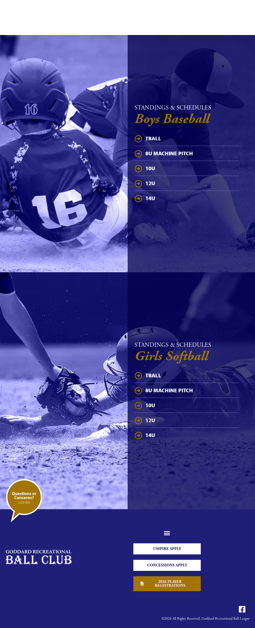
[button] (167, 533)
